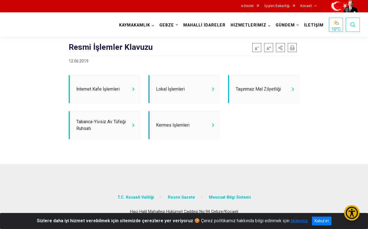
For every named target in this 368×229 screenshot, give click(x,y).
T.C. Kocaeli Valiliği (135, 199)
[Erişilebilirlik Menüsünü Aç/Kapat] (352, 213)
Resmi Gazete (181, 199)
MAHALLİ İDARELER (204, 25)
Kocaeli (306, 6)
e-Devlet (247, 6)
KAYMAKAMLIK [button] (134, 25)
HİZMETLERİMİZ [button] (248, 25)
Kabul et (322, 221)
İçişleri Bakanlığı (277, 6)
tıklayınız (299, 220)
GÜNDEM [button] (284, 25)
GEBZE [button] (166, 25)
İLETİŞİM (313, 25)
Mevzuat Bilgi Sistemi (230, 199)
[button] (280, 47)
